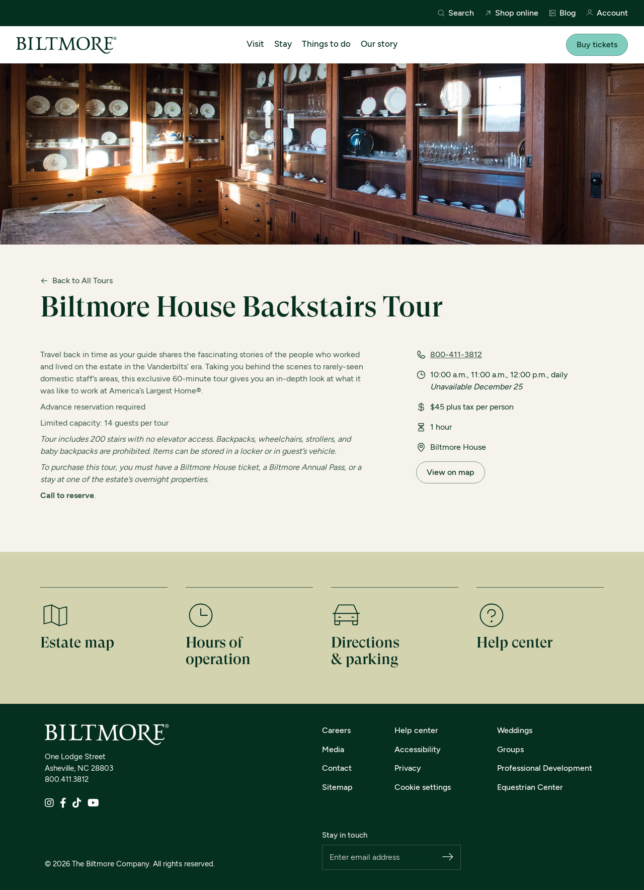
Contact (337, 768)
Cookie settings (422, 787)
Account (607, 13)
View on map (450, 472)
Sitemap (337, 787)
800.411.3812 (67, 779)
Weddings (514, 730)
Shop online (511, 13)
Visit (255, 44)
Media (333, 749)
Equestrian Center (530, 787)
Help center (416, 730)
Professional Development (544, 768)
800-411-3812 (456, 354)
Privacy (407, 768)
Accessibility (417, 749)
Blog (562, 13)
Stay (283, 44)
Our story (379, 44)
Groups (510, 749)
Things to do (326, 44)
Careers (336, 730)
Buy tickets (597, 44)
